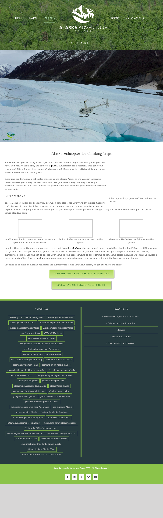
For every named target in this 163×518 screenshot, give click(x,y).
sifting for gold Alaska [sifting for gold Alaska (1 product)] (26, 438)
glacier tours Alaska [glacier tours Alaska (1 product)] (59, 386)
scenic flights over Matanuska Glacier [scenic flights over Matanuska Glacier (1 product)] (25, 433)
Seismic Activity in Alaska (121, 323)
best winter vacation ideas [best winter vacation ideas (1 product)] (25, 365)
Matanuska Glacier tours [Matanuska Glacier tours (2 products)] (58, 417)
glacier (53, 165)
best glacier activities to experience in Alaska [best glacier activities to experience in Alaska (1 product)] (42, 343)
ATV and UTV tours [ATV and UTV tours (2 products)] (53, 333)
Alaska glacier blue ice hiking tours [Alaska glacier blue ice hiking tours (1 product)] (26, 317)
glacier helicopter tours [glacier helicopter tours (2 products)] (53, 380)
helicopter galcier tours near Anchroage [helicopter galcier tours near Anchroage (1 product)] (30, 407)
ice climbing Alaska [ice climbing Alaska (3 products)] (62, 407)
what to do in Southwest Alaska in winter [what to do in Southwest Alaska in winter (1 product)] (41, 454)
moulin (39, 258)
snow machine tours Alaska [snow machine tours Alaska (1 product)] (54, 438)
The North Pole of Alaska (121, 343)
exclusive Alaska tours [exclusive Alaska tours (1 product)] (21, 375)
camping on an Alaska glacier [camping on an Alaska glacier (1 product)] (56, 365)
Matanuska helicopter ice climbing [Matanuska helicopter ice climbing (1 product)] (23, 423)
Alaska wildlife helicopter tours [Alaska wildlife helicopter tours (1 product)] (58, 328)
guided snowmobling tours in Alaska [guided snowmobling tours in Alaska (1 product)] (42, 401)
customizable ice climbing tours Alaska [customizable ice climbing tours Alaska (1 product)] (26, 370)
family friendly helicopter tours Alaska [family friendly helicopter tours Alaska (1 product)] (54, 375)
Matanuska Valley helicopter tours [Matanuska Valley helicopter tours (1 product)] (41, 428)
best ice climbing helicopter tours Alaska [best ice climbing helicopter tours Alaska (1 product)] (41, 354)
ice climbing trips (77, 248)
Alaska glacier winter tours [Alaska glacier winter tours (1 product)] (60, 317)
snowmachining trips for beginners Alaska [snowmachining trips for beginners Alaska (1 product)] (41, 444)
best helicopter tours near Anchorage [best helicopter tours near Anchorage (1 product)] (41, 349)
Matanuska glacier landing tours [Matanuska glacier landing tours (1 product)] (28, 417)
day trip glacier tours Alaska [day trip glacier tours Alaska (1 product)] (62, 370)
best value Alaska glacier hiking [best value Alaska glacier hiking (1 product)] (26, 359)
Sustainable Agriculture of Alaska (121, 316)
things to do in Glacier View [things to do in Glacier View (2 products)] (41, 449)
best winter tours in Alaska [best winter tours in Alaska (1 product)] (59, 359)
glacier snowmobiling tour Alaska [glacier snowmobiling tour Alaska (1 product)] (30, 386)
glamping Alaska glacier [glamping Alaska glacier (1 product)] (24, 396)
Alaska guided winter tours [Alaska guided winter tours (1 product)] (22, 322)
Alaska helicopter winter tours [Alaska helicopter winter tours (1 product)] (24, 328)
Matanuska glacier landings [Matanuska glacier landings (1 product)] (54, 412)
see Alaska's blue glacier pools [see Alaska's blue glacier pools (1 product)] (61, 433)
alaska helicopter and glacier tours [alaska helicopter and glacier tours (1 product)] (56, 322)
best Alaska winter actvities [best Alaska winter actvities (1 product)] (41, 338)
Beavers (121, 330)
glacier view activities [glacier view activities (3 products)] (59, 391)
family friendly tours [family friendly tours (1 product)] (28, 380)
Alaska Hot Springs (121, 336)
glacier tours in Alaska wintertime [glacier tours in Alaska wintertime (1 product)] (29, 391)
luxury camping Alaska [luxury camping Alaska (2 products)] (26, 412)
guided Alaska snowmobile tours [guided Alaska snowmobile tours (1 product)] (55, 396)
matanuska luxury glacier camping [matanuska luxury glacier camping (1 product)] (60, 423)
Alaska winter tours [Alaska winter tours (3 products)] (30, 333)
